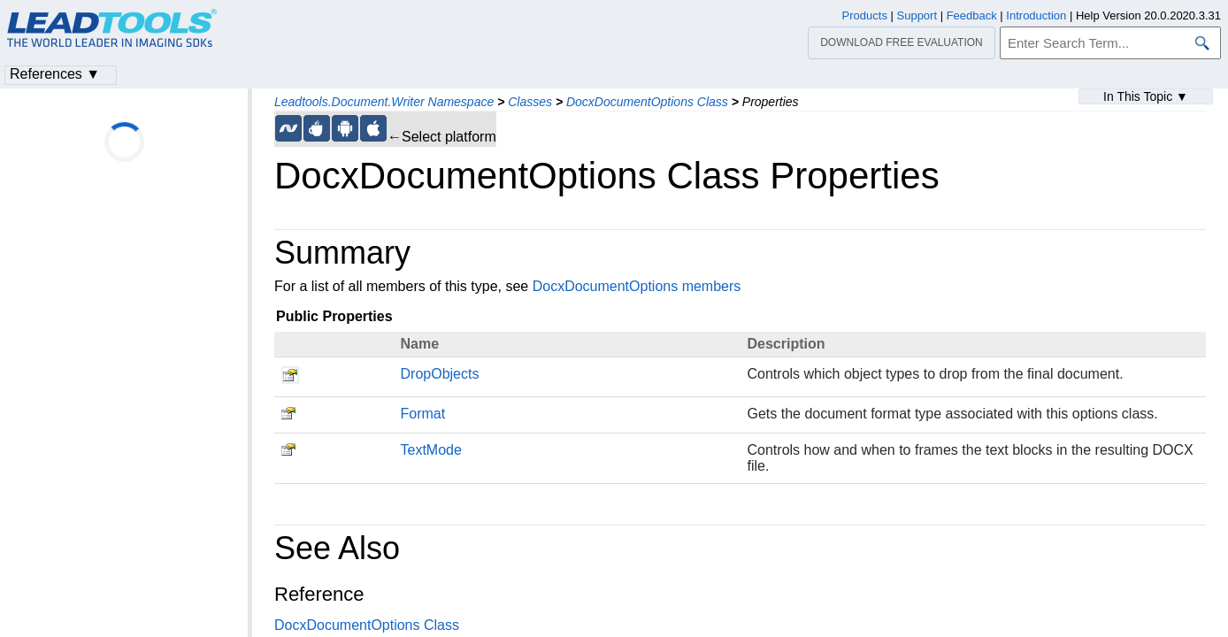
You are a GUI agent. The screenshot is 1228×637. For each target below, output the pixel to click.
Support (917, 15)
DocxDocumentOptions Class (647, 102)
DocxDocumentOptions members (637, 286)
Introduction (1036, 15)
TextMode (431, 449)
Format (423, 413)
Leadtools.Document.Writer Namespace (384, 102)
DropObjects (440, 373)
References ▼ (55, 73)
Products (864, 15)
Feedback (972, 15)
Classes (530, 102)
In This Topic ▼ (1145, 96)
